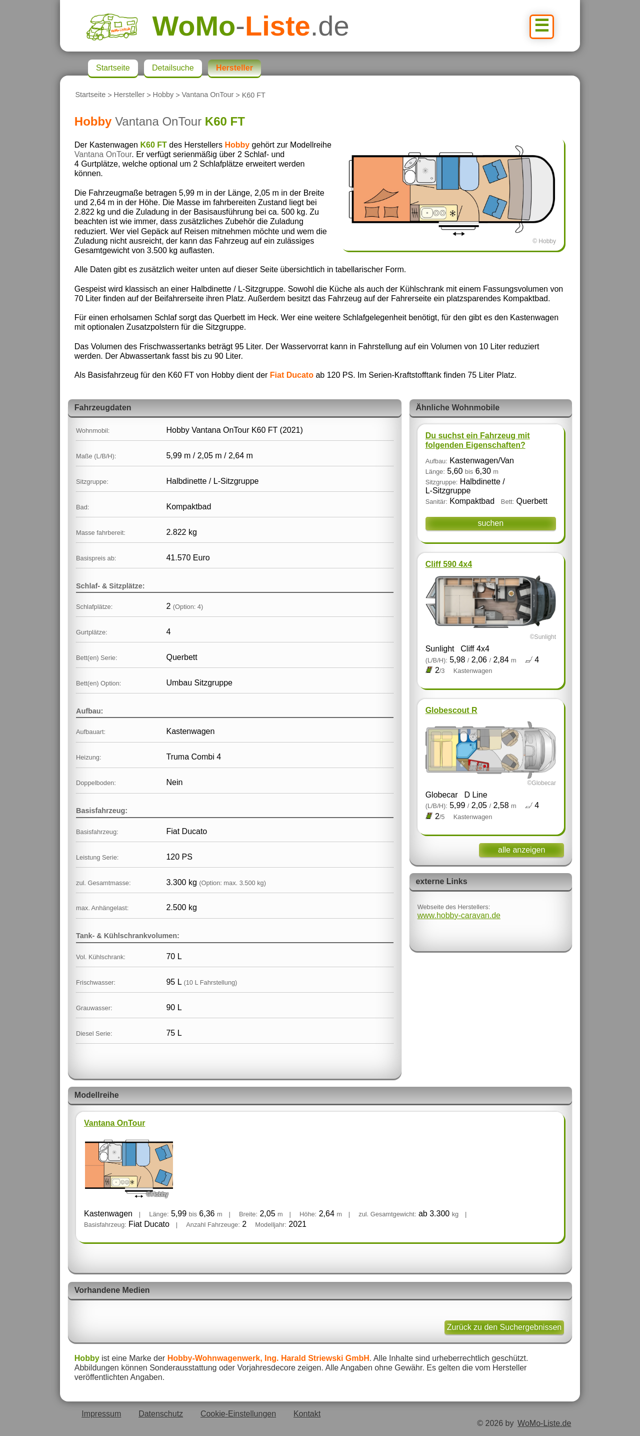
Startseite (90, 95)
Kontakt (307, 1413)
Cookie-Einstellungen (238, 1413)
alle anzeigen (521, 850)
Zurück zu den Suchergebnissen (504, 1327)
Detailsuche (173, 68)
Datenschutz (160, 1413)
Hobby (163, 95)
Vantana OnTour (208, 95)
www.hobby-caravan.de (459, 915)
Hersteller (129, 95)
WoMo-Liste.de (544, 1423)
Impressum (101, 1413)
